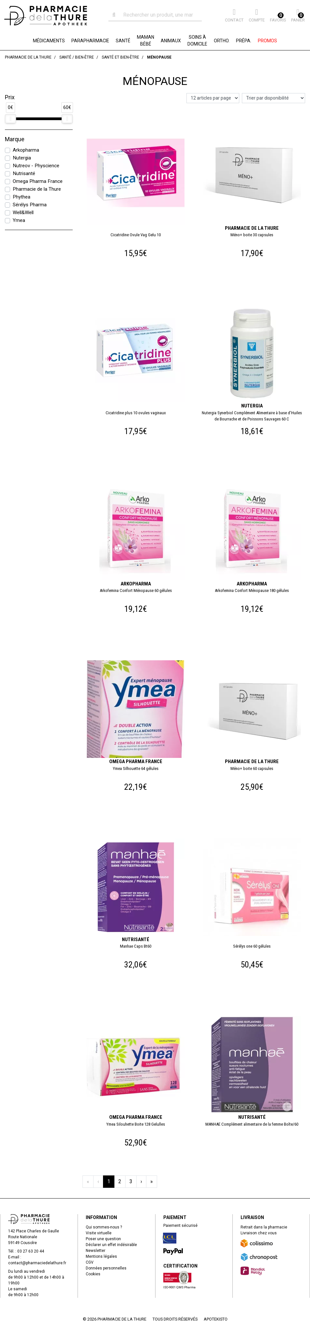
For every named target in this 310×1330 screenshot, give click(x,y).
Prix (10, 97)
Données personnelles (106, 1268)
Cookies (93, 1274)
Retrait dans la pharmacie (264, 1227)
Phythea (21, 197)
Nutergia (22, 158)
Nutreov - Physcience (36, 166)
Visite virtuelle (98, 1233)
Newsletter (95, 1250)
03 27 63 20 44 (30, 1251)
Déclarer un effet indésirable (111, 1244)
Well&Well (23, 212)
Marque (14, 139)
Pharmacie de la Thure (37, 189)
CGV (90, 1262)
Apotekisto (216, 1319)
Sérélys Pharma (30, 205)
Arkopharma (26, 150)
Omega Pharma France (38, 181)
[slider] (10, 118)
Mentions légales (101, 1256)
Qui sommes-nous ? (104, 1227)
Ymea (19, 220)
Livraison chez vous (259, 1233)
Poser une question (103, 1239)
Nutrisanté (24, 173)
